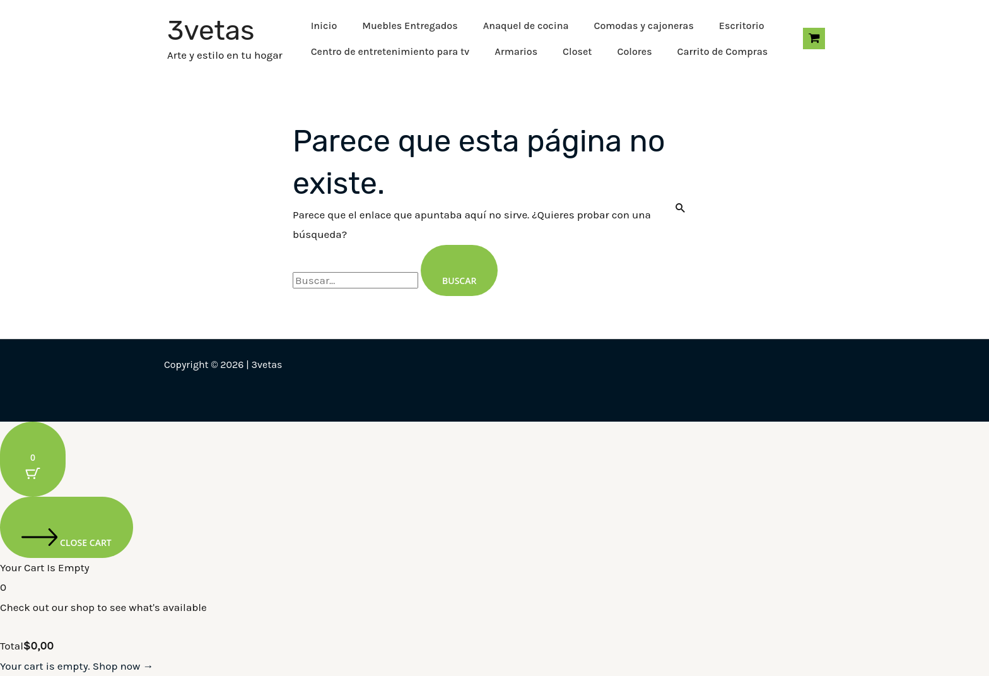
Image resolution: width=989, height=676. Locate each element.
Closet (577, 51)
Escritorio (741, 26)
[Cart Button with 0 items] (33, 459)
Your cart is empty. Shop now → (76, 666)
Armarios (515, 51)
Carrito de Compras (722, 51)
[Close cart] (66, 527)
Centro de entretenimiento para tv (390, 51)
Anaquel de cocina (526, 26)
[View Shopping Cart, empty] (814, 38)
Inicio (324, 26)
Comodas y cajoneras (643, 26)
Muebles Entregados (409, 26)
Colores (634, 51)
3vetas (210, 30)
